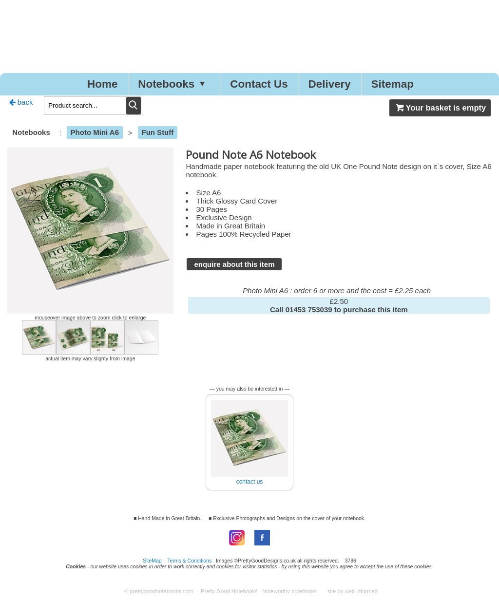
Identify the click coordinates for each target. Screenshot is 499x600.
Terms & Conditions (189, 560)
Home (102, 84)
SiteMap (152, 560)
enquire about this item (234, 264)
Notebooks (173, 84)
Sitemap (393, 84)
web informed (361, 591)
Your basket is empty (440, 107)
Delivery (329, 84)
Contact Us (259, 84)
